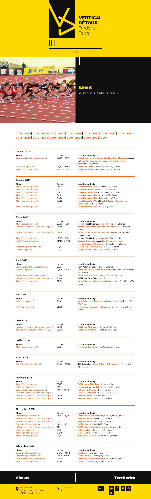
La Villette (82, 453)
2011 (27, 137)
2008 (52, 137)
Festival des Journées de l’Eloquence (93, 307)
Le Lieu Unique (84, 456)
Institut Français (84, 461)
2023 (44, 133)
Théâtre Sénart (84, 424)
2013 (129, 133)
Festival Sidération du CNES (89, 247)
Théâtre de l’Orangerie (87, 327)
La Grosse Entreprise (86, 390)
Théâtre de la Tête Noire (88, 384)
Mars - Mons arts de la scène (90, 275)
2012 (18, 137)
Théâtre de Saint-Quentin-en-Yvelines (94, 270)
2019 (78, 133)
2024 (35, 133)
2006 (69, 137)
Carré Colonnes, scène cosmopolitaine (94, 281)
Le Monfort (103, 224)
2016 (103, 133)
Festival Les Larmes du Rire (89, 387)
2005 (78, 137)
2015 (112, 133)
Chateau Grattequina (87, 241)
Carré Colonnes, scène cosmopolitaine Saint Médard (103, 161)
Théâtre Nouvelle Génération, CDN (92, 416)
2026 (18, 133)
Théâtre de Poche (85, 167)
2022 (52, 133)
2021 (61, 133)
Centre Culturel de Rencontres (105, 364)
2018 (86, 133)
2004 (86, 137)
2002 (95, 137)
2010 (35, 137)
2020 (69, 133)
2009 (44, 137)
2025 (27, 133)
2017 (95, 133)
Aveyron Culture (84, 396)
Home (73, 52)
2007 (61, 137)
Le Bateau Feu (83, 430)
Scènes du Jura (84, 250)
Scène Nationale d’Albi (87, 187)
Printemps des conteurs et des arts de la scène (98, 227)
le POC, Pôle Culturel (86, 436)
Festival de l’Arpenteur (87, 347)
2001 (103, 137)
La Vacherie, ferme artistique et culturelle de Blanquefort (103, 158)
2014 (120, 133)
